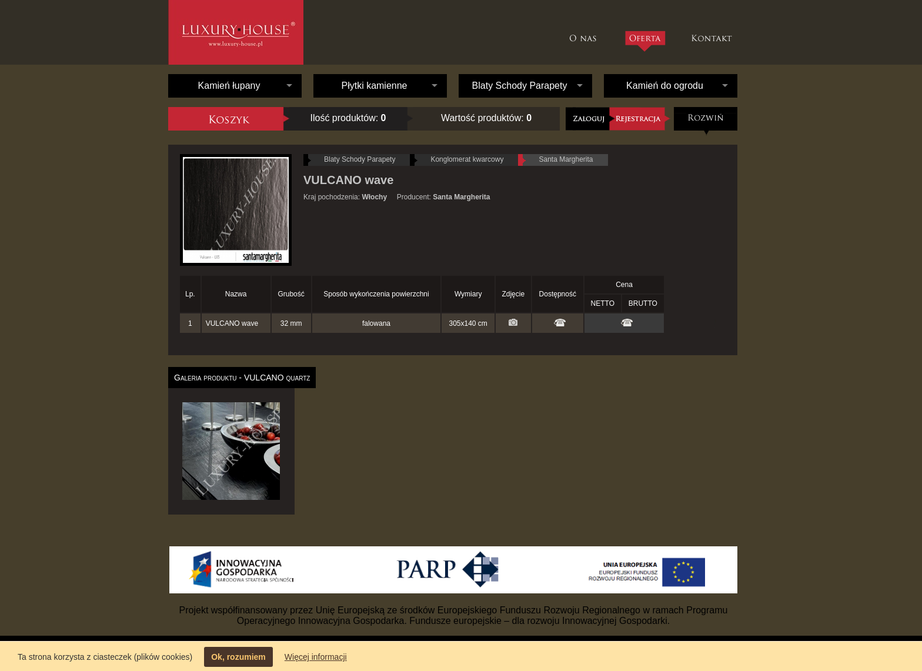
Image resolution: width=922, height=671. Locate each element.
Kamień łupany (229, 86)
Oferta (645, 41)
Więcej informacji (316, 657)
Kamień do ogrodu (664, 86)
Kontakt (713, 32)
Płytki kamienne (374, 86)
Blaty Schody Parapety (519, 86)
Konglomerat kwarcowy (466, 159)
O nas (586, 32)
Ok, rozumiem (238, 657)
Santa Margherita (566, 159)
